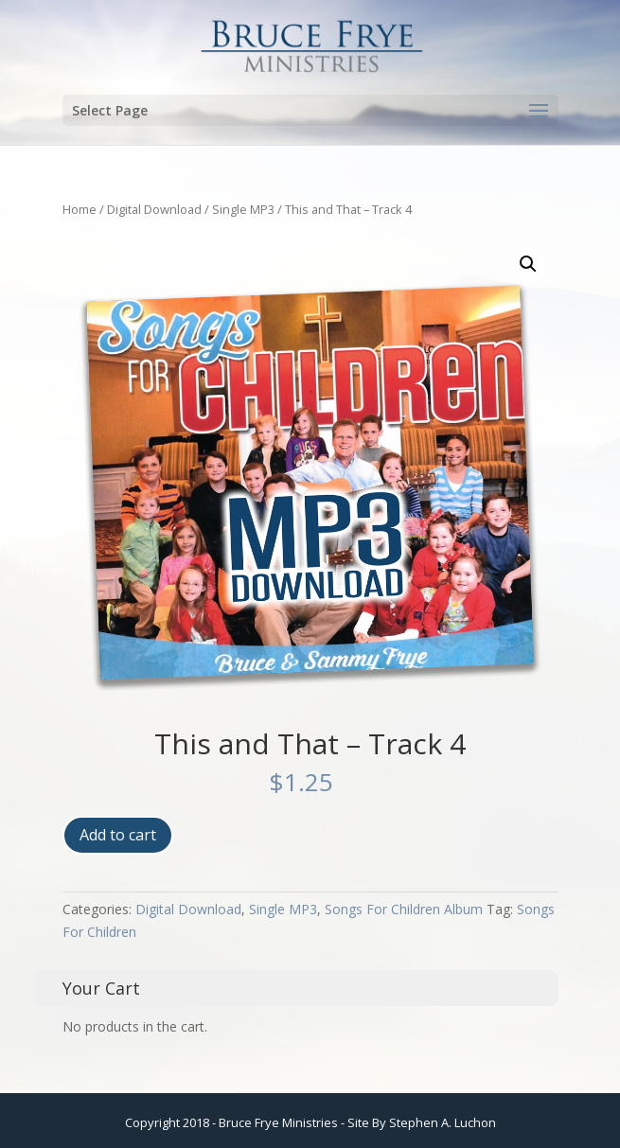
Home (79, 209)
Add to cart (118, 834)
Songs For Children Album (404, 909)
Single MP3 (243, 209)
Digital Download (154, 209)
